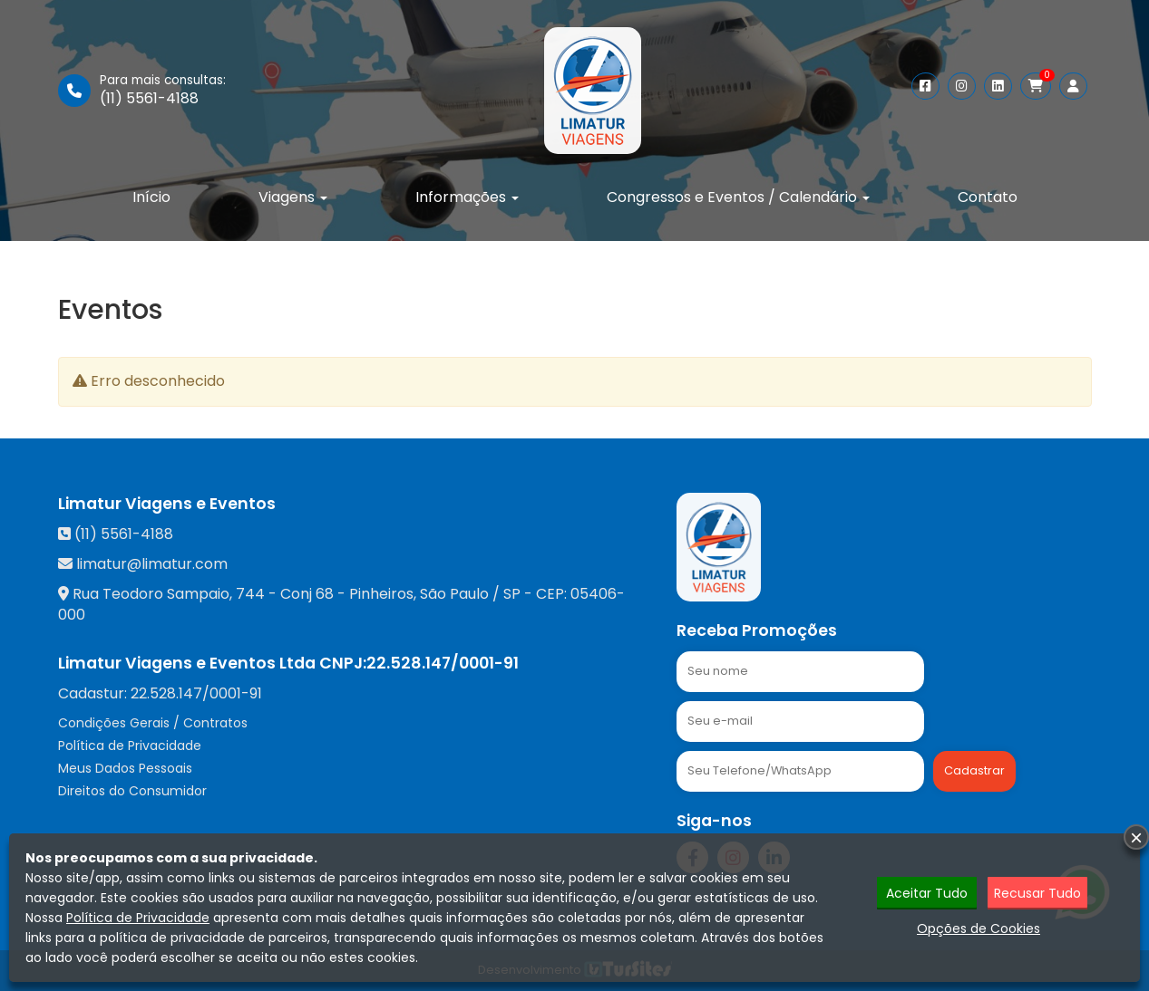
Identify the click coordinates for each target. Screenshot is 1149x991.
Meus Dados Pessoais (125, 768)
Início (151, 197)
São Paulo (454, 593)
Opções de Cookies (978, 928)
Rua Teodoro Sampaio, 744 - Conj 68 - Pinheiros (243, 593)
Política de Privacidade (129, 745)
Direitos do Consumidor (132, 791)
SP (512, 593)
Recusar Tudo (1037, 893)
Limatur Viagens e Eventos (167, 504)
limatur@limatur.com (152, 563)
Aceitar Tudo (927, 893)
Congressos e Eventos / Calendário (738, 197)
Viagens (292, 197)
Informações (467, 197)
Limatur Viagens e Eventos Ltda (187, 663)
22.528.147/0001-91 (442, 663)
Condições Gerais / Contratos (153, 723)
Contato (988, 197)
